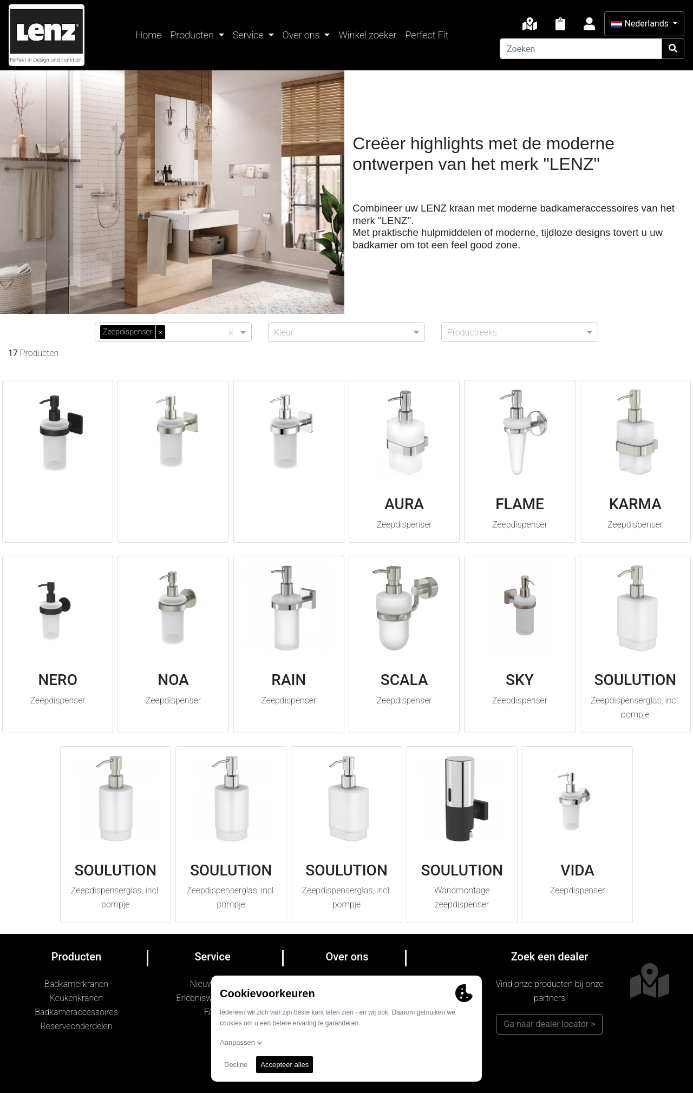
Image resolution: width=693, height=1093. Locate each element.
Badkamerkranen (76, 984)
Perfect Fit (427, 35)
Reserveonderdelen (77, 1026)
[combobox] (199, 331)
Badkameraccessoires (76, 1012)
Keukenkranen (76, 998)
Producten (193, 35)
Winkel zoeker (367, 35)
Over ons (302, 35)
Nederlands (640, 23)
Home (149, 35)
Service (249, 35)
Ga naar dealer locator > (549, 1024)
